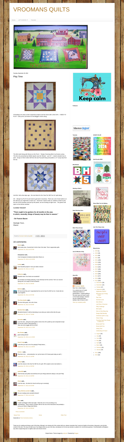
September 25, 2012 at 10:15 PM (26, 259)
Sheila (19, 245)
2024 (96, 253)
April (97, 343)
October (98, 287)
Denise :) (20, 352)
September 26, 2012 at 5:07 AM (26, 295)
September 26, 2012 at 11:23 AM (26, 337)
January (98, 349)
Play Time (98, 297)
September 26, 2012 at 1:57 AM (26, 269)
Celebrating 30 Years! (101, 331)
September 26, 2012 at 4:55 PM (26, 366)
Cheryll (20, 361)
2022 (96, 257)
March (98, 345)
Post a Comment (20, 411)
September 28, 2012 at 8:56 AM (26, 408)
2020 (96, 262)
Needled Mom (21, 310)
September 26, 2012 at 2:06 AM (26, 283)
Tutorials (33, 20)
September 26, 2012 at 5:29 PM (26, 376)
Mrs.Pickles (21, 332)
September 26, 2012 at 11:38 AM (26, 346)
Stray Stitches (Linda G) (24, 391)
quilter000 (20, 371)
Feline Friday (99, 318)
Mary (19, 400)
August (98, 333)
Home (13, 20)
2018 (96, 267)
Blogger (76, 433)
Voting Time (99, 328)
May (97, 340)
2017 (96, 269)
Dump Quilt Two (100, 324)
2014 (96, 276)
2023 (96, 255)
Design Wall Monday (101, 313)
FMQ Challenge (100, 306)
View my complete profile (79, 302)
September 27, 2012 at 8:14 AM (26, 395)
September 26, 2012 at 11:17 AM (26, 327)
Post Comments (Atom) (26, 418)
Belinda (20, 289)
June (97, 338)
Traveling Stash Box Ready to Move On (103, 321)
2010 (96, 355)
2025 (96, 251)
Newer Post (17, 415)
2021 (96, 260)
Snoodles (20, 319)
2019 (96, 264)
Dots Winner (99, 302)
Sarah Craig (21, 342)
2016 (96, 271)
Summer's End (100, 299)
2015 (96, 273)
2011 (96, 352)
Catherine (20, 274)
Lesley (19, 264)
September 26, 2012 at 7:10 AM (26, 314)
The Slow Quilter (22, 300)
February (98, 347)
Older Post (63, 415)
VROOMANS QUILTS (41, 9)
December (99, 282)
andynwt (65, 433)
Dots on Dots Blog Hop (102, 311)
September (99, 289)
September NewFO (101, 291)
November (99, 285)
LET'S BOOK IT (23, 20)
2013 (96, 278)
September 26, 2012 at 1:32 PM (26, 356)
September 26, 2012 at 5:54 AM (26, 304)
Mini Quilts (99, 309)
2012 (96, 280)
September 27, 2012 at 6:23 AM (26, 385)
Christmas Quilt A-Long (102, 315)
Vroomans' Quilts (79, 286)
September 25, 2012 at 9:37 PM (26, 249)
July (97, 336)
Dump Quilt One (100, 326)
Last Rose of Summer (101, 304)
